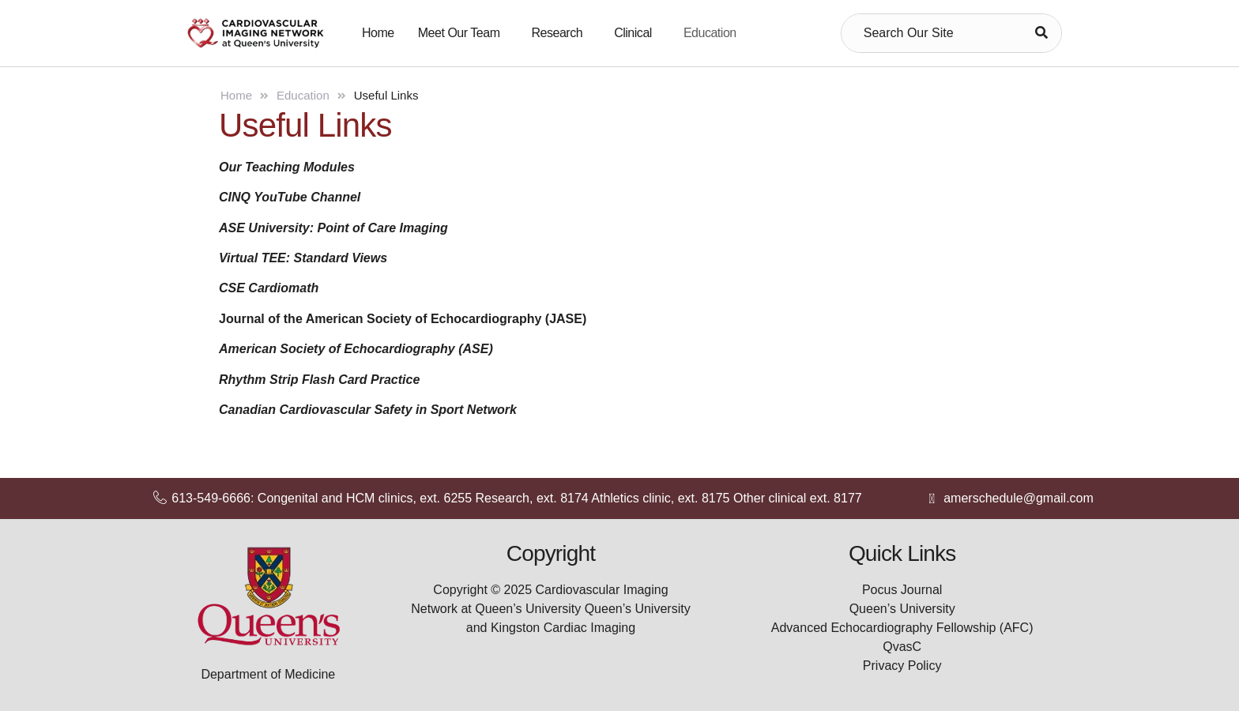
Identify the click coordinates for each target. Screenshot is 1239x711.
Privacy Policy (902, 665)
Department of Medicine (268, 674)
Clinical (633, 33)
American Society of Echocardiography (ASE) (356, 349)
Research (557, 33)
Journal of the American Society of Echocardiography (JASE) (402, 318)
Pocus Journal (902, 589)
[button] (463, 33)
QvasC (902, 646)
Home (378, 33)
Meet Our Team (459, 33)
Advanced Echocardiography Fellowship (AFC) (902, 627)
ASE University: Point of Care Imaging (333, 228)
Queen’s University (902, 608)
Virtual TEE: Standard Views (303, 258)
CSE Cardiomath (268, 288)
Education (710, 33)
